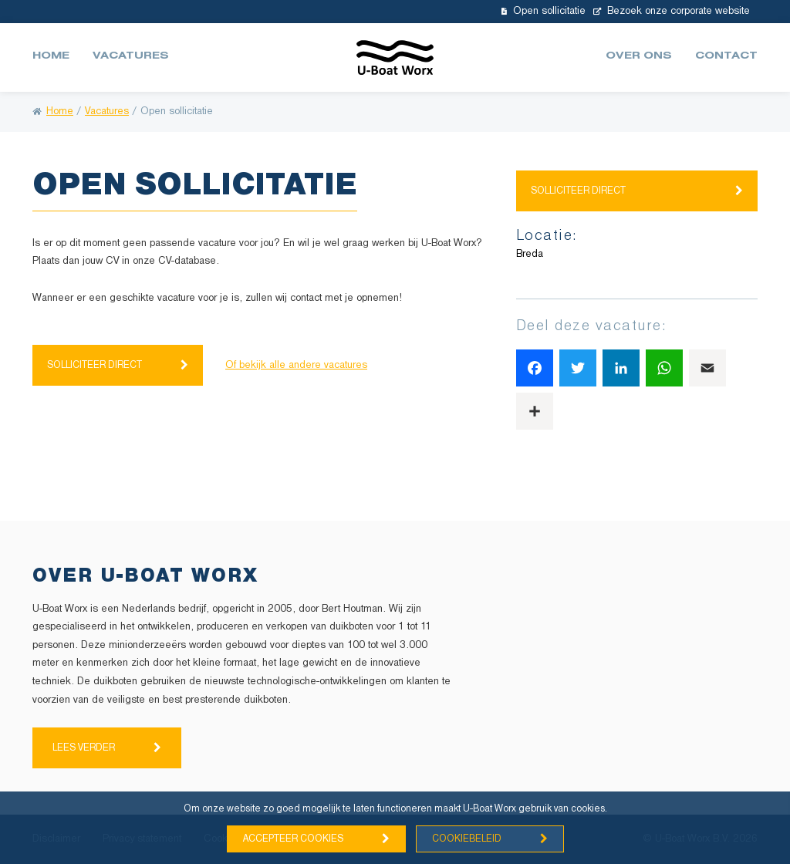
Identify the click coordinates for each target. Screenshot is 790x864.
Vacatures (131, 57)
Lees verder (83, 748)
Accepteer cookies (293, 839)
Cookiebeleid (466, 839)
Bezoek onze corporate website (671, 11)
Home (50, 57)
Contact (726, 57)
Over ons (639, 57)
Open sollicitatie (543, 11)
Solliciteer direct (94, 365)
